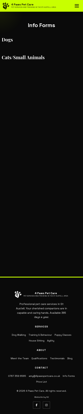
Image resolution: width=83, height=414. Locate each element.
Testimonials (57, 358)
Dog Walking (19, 334)
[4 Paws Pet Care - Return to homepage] (29, 6)
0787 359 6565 (17, 375)
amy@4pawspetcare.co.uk (44, 375)
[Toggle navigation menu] (76, 6)
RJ (47, 397)
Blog (69, 358)
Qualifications (39, 358)
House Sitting (36, 340)
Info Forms (69, 375)
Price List (41, 381)
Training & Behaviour (40, 334)
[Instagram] (46, 405)
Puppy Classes (63, 334)
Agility (50, 340)
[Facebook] (36, 405)
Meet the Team (20, 358)
